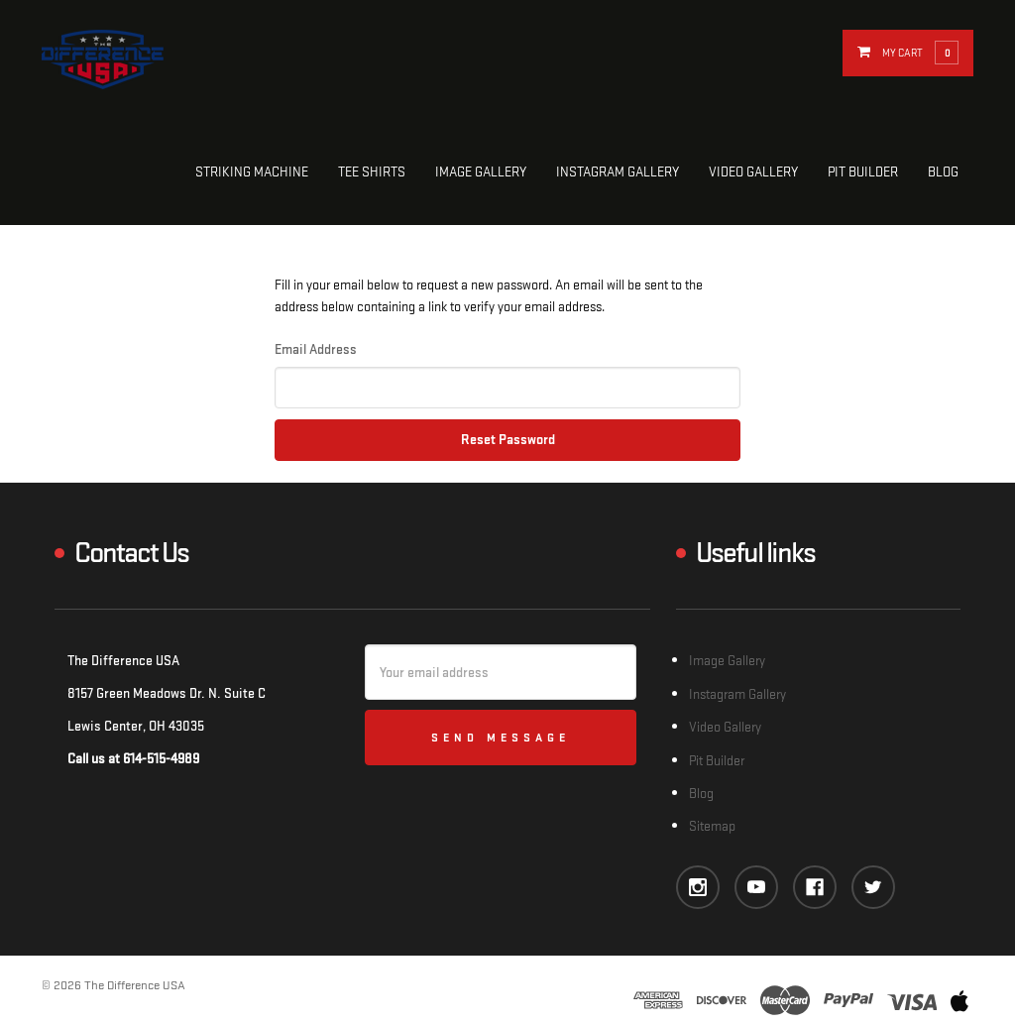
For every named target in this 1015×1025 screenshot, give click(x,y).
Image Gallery (480, 172)
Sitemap (712, 826)
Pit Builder (863, 172)
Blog (943, 172)
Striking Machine (251, 172)
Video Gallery (753, 172)
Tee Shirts (371, 172)
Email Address (316, 349)
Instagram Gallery (617, 172)
